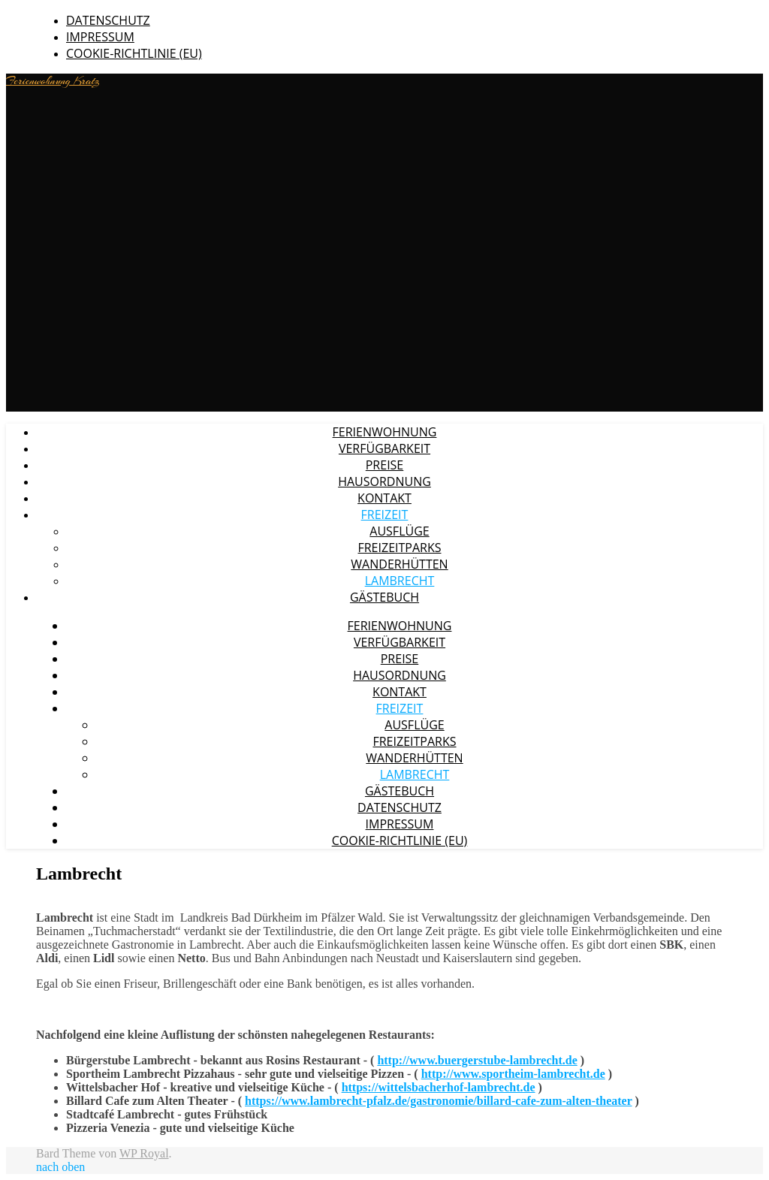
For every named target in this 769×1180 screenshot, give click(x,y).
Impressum (100, 37)
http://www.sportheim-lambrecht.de (513, 1073)
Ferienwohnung (385, 432)
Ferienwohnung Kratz (53, 81)
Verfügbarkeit (384, 448)
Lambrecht (400, 580)
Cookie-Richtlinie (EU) (134, 53)
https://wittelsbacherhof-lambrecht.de (438, 1087)
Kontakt (384, 498)
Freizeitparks (399, 547)
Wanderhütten (399, 564)
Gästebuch (384, 597)
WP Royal (144, 1153)
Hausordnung (384, 481)
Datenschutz (108, 20)
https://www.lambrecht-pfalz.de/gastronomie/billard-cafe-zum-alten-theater (438, 1100)
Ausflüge (399, 531)
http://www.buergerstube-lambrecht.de (477, 1060)
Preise (385, 465)
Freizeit (385, 514)
